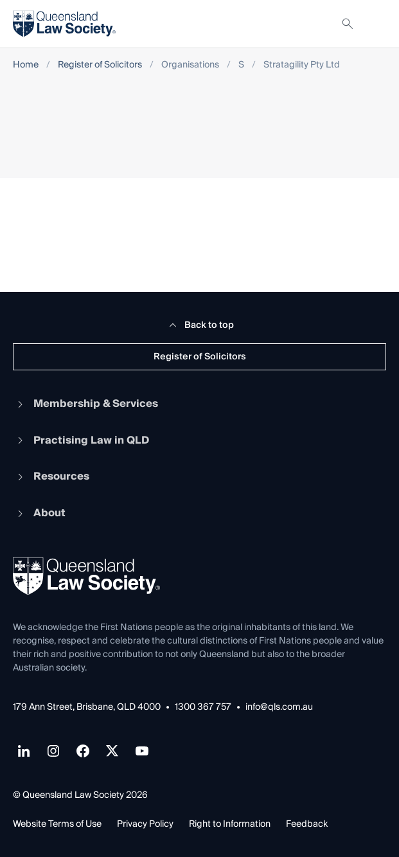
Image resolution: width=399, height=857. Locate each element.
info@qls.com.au (279, 707)
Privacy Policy (145, 824)
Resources (51, 476)
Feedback (307, 824)
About (39, 513)
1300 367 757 (203, 707)
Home (26, 65)
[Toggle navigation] (376, 24)
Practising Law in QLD (81, 440)
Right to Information (229, 824)
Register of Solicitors (100, 65)
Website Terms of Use (57, 824)
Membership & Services (85, 404)
